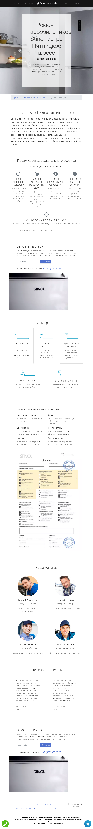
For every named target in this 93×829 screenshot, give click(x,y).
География (29, 3)
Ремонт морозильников (41, 98)
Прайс (65, 3)
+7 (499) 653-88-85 (46, 59)
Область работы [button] (50, 808)
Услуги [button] (16, 3)
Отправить (46, 261)
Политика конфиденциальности (28, 808)
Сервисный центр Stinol (21, 98)
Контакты (75, 3)
